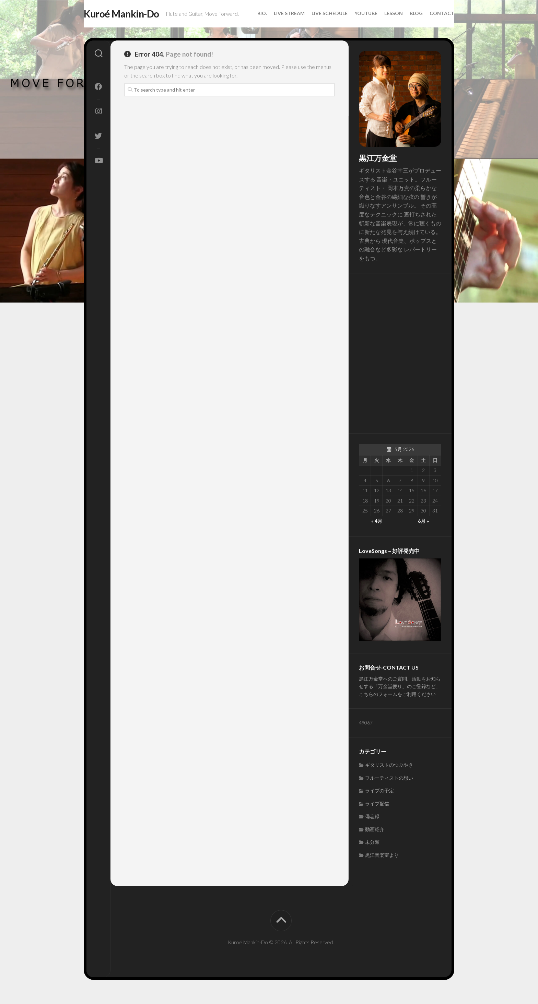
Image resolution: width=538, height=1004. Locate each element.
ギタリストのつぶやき (389, 778)
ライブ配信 (377, 817)
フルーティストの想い (389, 791)
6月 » (423, 534)
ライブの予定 (379, 804)
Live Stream (275, 31)
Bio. (248, 31)
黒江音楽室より (382, 868)
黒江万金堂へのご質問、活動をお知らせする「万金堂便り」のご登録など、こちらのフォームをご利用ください (400, 699)
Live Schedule (316, 31)
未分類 (372, 856)
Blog (402, 31)
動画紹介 (374, 843)
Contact (428, 31)
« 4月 (376, 534)
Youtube (352, 31)
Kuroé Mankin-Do (135, 14)
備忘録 (372, 830)
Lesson (380, 31)
